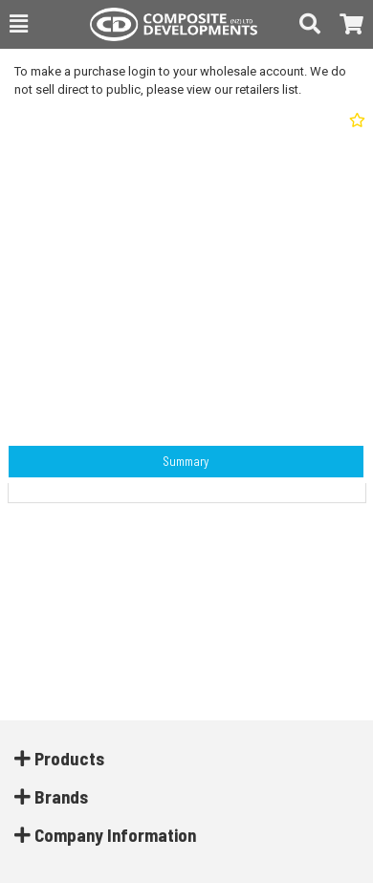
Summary (185, 461)
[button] (19, 24)
